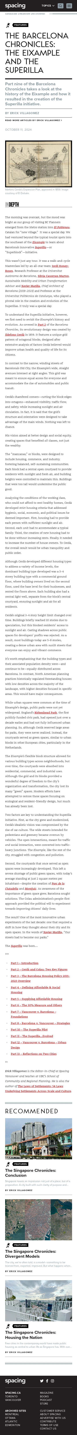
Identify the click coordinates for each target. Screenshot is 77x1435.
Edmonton (12, 1425)
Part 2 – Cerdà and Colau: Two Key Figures (39, 969)
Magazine (47, 1393)
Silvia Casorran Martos (53, 276)
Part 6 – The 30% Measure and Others (36, 1005)
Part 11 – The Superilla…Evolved (32, 1036)
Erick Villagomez (24, 113)
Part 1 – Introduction (24, 963)
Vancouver (13, 1400)
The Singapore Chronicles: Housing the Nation (30, 1335)
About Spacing (50, 1414)
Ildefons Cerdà (14, 334)
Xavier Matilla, (53, 932)
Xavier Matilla (30, 286)
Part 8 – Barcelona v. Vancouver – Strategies (40, 1023)
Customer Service (53, 1411)
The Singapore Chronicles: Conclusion (30, 1173)
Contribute (48, 1421)
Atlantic (11, 1421)
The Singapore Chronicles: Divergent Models (30, 1254)
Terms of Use (49, 1425)
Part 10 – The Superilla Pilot (29, 1029)
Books (44, 1396)
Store (44, 1404)
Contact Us (48, 1429)
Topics (48, 6)
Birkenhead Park (45, 712)
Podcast (46, 1400)
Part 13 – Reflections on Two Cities (34, 1054)
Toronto (11, 1396)
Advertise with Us (53, 1418)
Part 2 (42, 324)
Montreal (12, 1414)
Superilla (40, 247)
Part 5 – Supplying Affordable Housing (36, 999)
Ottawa (10, 1418)
